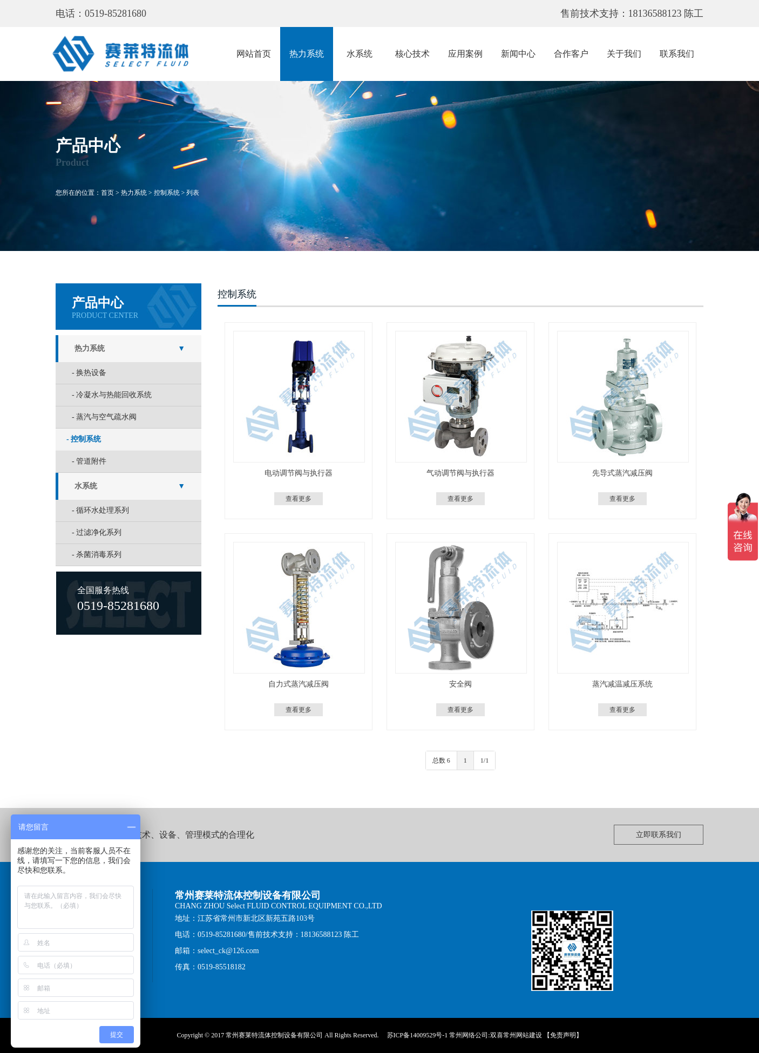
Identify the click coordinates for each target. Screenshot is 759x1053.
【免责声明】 (563, 1035)
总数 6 (441, 760)
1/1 (484, 760)
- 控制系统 (83, 439)
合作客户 (571, 53)
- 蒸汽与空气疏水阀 (104, 417)
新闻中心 (518, 53)
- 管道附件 (89, 461)
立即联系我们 (658, 835)
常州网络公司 (468, 1035)
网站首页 (253, 53)
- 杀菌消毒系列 (96, 555)
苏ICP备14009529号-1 (417, 1035)
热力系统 (306, 53)
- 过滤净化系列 (96, 532)
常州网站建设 (522, 1035)
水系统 (359, 53)
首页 (107, 192)
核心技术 (412, 53)
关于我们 (624, 53)
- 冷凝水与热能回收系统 (112, 395)
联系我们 (677, 53)
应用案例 (465, 53)
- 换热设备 (89, 373)
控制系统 (167, 192)
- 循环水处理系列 (100, 510)
